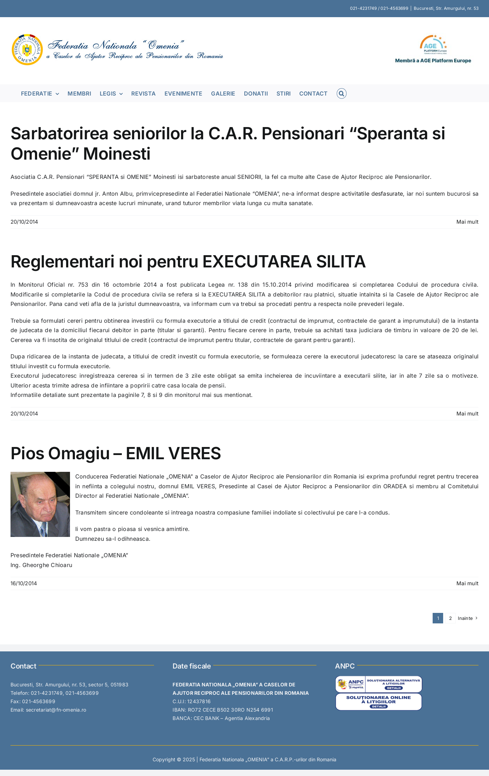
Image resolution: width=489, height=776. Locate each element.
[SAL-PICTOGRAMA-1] (378, 678)
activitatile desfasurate (372, 193)
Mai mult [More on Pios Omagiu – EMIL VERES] (467, 583)
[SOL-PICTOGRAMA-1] (378, 695)
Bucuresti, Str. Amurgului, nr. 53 (446, 8)
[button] (342, 93)
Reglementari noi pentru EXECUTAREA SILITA (188, 261)
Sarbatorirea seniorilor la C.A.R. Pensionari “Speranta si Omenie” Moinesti (228, 143)
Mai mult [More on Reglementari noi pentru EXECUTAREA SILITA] (467, 413)
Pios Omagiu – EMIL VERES (116, 453)
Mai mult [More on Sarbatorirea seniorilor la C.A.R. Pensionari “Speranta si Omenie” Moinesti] (467, 221)
